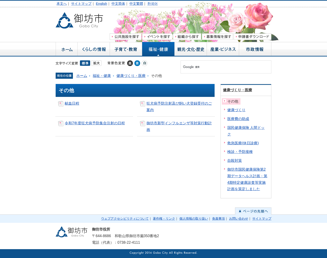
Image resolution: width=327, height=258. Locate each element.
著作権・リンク (164, 218)
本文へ (62, 3)
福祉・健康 (102, 76)
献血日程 (72, 103)
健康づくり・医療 (131, 76)
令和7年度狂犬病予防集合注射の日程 (95, 123)
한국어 (152, 3)
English (101, 3)
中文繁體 (136, 3)
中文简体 (118, 3)
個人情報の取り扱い (193, 218)
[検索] (221, 67)
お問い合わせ (238, 218)
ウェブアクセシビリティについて (125, 218)
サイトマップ (81, 3)
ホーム (81, 76)
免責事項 (218, 218)
